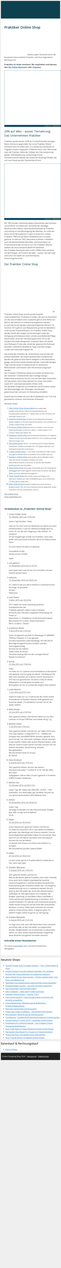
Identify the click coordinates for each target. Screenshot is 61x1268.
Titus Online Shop (16, 476)
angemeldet (18, 946)
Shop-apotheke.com (12, 497)
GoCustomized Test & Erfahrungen (21, 988)
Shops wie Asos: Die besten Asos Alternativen (25, 1034)
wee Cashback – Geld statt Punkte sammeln (24, 991)
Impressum (32, 1056)
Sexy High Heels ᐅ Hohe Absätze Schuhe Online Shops (29, 1029)
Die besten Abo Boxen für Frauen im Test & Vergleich (29, 1032)
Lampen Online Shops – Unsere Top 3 (22, 994)
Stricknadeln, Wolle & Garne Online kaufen (24, 1014)
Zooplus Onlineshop (17, 419)
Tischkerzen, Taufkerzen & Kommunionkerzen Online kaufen (32, 1017)
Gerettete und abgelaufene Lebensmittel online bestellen (30, 983)
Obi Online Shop (16, 443)
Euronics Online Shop (18, 427)
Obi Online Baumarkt (17, 67)
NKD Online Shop (16, 484)
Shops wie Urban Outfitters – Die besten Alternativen (28, 1011)
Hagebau (37, 67)
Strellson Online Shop (18, 457)
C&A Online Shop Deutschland (21, 408)
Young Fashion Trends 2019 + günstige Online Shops (28, 1020)
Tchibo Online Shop (17, 451)
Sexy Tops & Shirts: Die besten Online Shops (24, 1037)
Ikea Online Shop (16, 468)
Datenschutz (43, 1056)
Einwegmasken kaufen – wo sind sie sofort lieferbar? (28, 985)
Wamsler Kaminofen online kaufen (20, 1009)
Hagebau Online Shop (18, 435)
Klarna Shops (11, 1049)
